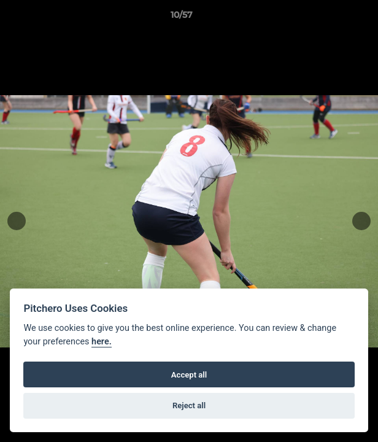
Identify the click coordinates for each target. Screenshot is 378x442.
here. (101, 341)
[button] (333, 17)
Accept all (189, 374)
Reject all (189, 405)
